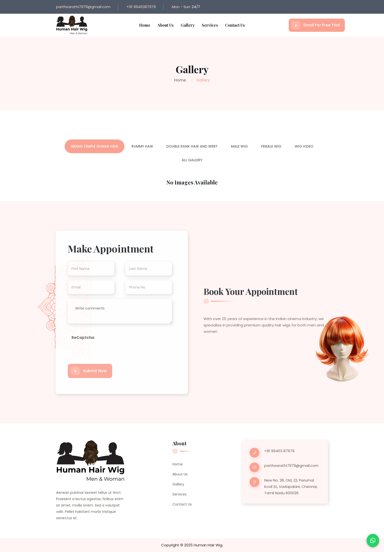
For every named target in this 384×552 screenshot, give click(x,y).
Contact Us (235, 25)
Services (210, 25)
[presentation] (106, 359)
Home (144, 25)
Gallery (188, 25)
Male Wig (239, 146)
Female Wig (271, 146)
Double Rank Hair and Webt (192, 146)
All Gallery (192, 160)
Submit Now (86, 371)
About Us (165, 25)
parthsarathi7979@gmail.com (83, 6)
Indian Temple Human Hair (94, 146)
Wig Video (304, 146)
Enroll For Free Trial (315, 25)
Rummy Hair (142, 146)
